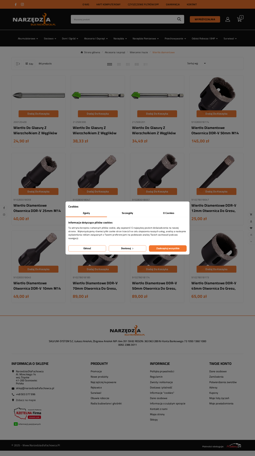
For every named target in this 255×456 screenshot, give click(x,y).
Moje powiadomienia (221, 408)
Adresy (213, 392)
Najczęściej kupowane (104, 387)
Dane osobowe (158, 403)
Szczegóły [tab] (127, 213)
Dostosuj (127, 248)
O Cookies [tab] (168, 213)
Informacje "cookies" (162, 398)
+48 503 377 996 (25, 399)
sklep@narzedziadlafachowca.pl (35, 393)
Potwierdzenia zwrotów (223, 387)
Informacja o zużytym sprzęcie (168, 408)
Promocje (96, 376)
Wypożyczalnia (205, 19)
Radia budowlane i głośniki (106, 408)
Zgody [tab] (86, 213)
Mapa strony (157, 419)
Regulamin (156, 382)
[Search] (122, 19)
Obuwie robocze (100, 403)
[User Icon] (227, 19)
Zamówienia (216, 382)
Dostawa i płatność (161, 392)
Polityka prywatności (162, 376)
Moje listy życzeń (219, 403)
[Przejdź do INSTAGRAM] (22, 4)
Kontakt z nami (159, 414)
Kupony (213, 398)
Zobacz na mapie (26, 405)
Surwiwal (96, 398)
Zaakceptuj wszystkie (167, 248)
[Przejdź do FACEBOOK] (15, 4)
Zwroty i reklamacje (161, 387)
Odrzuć (87, 248)
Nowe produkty (99, 382)
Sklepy (154, 424)
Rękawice (96, 392)
